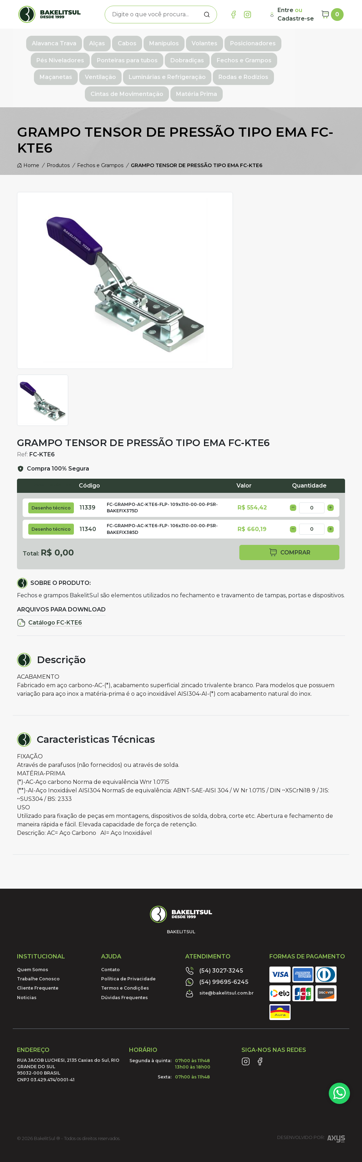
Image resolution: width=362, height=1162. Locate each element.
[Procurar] (206, 14)
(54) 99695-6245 (217, 960)
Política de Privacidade (128, 956)
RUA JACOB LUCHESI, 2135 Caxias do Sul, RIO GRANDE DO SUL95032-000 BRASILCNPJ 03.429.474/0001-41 (68, 1047)
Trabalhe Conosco (38, 956)
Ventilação (297, 56)
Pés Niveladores (309, 41)
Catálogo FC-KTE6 (49, 601)
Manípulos (161, 41)
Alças (94, 41)
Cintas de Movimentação (230, 72)
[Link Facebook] (233, 14)
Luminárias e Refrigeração (80, 72)
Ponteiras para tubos (79, 56)
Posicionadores (250, 41)
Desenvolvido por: (311, 1117)
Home (28, 143)
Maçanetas (253, 56)
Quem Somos (32, 947)
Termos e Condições (125, 966)
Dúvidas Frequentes (124, 975)
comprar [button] (289, 530)
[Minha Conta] (292, 14)
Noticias (26, 975)
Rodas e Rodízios (156, 72)
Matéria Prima (300, 72)
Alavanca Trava (51, 41)
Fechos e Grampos (196, 56)
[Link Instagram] (247, 14)
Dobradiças (139, 56)
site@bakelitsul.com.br (219, 971)
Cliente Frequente (37, 966)
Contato (110, 947)
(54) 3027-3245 (214, 948)
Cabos (124, 41)
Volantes (202, 41)
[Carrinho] (332, 14)
